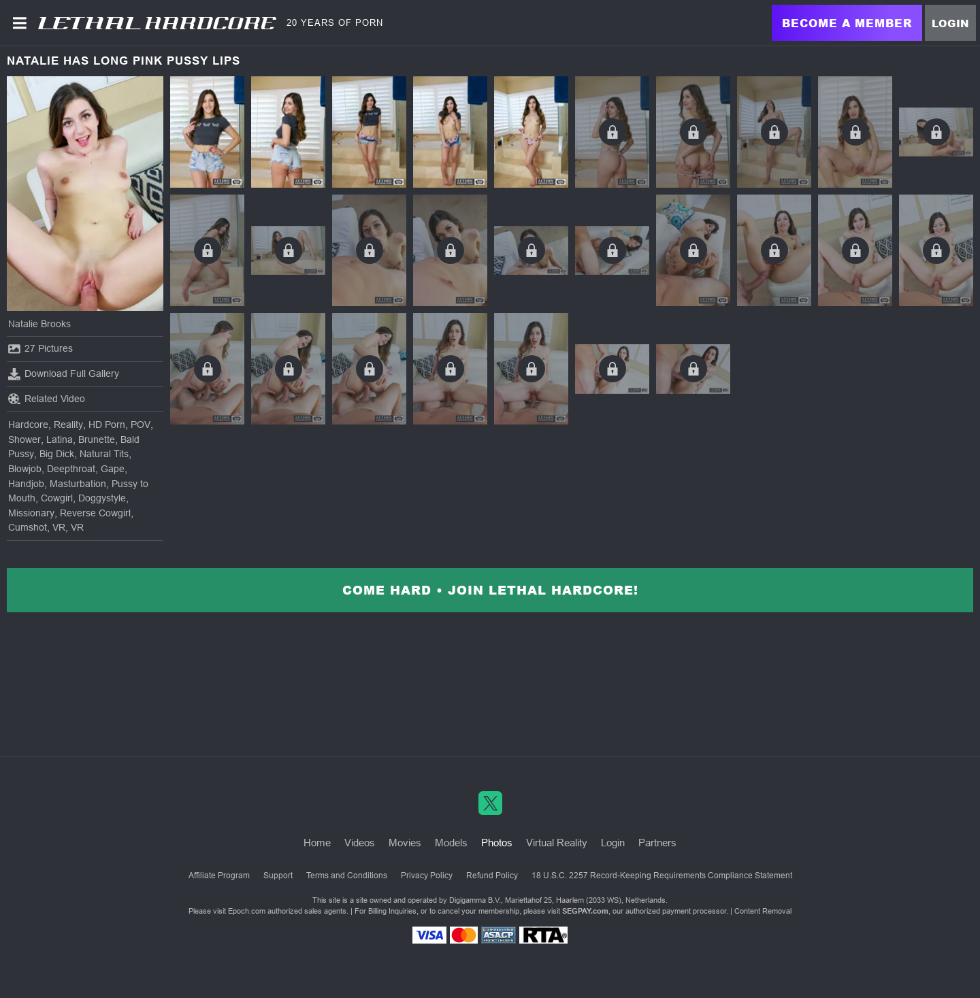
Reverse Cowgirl (95, 513)
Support (278, 875)
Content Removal (762, 911)
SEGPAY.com (585, 911)
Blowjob (25, 468)
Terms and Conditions (346, 875)
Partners (657, 842)
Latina (59, 439)
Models (451, 842)
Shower (24, 439)
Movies (405, 842)
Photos (496, 842)
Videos (359, 842)
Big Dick (56, 453)
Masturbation (78, 483)
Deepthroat (71, 468)
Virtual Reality (556, 842)
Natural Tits (104, 453)
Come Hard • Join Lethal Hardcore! (490, 590)
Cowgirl (57, 498)
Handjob (26, 483)
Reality (68, 424)
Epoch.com (246, 911)
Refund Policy (492, 875)
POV (140, 424)
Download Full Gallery (63, 374)
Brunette (96, 439)
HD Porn (106, 424)
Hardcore (28, 424)
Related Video (46, 399)
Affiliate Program (219, 875)
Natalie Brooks (39, 323)
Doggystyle (102, 498)
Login (950, 23)
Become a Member (847, 23)
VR (58, 527)
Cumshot (27, 527)
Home (317, 842)
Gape (113, 468)
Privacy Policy (427, 875)
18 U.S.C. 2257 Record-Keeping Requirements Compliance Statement (662, 875)
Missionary (31, 513)
